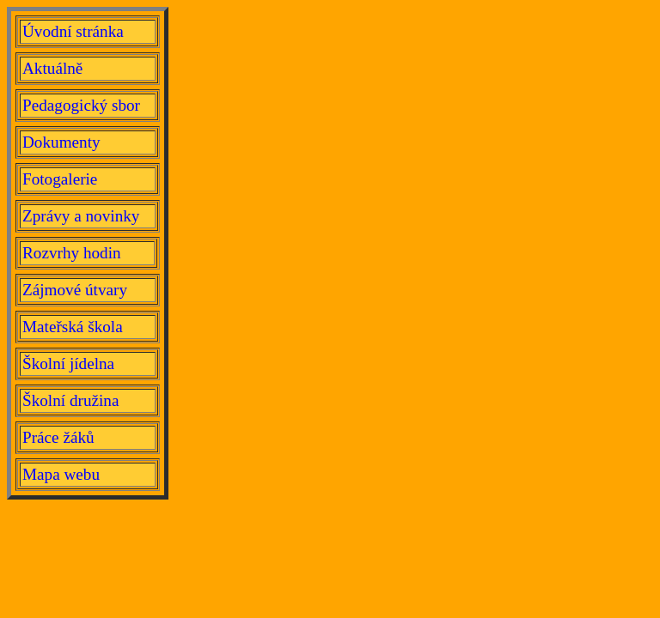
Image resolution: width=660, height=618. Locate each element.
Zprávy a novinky (80, 216)
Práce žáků (58, 437)
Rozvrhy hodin (71, 253)
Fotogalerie (59, 179)
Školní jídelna (68, 363)
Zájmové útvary (74, 290)
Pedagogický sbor (81, 105)
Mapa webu (61, 474)
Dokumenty (61, 142)
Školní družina (70, 400)
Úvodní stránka (73, 31)
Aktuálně (52, 68)
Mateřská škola (72, 327)
